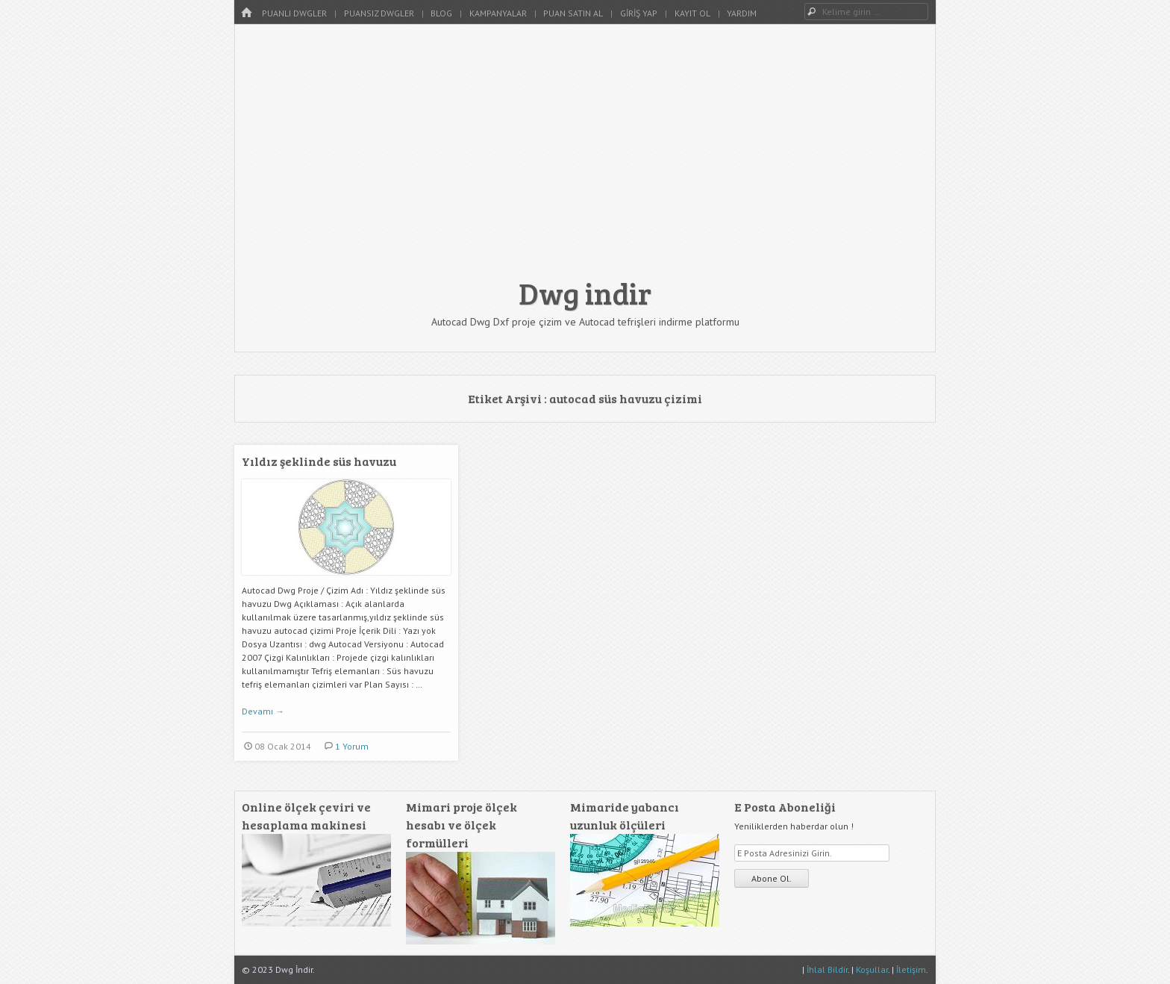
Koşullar (872, 969)
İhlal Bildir (827, 969)
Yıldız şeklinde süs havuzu (319, 461)
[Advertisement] (585, 158)
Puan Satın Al (573, 13)
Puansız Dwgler (379, 13)
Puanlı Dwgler (294, 13)
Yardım (742, 13)
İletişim (911, 969)
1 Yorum (352, 746)
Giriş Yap (638, 13)
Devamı (263, 711)
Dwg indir (585, 293)
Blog (441, 13)
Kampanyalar (498, 13)
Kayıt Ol (692, 13)
